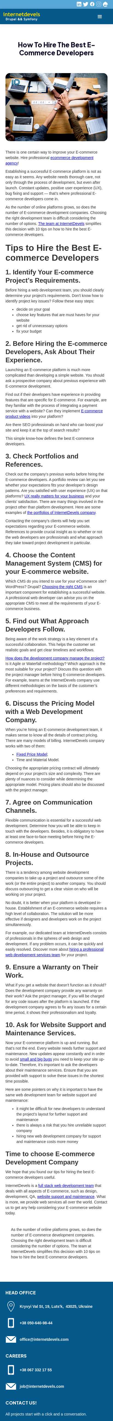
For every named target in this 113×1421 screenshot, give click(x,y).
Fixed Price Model (31, 754)
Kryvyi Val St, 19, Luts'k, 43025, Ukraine (56, 1306)
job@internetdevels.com (42, 1386)
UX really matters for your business (54, 496)
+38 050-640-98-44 (36, 1323)
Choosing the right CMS (62, 587)
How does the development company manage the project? (55, 658)
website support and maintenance (65, 1196)
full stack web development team (66, 1185)
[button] (100, 16)
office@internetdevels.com (44, 1339)
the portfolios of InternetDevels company (61, 512)
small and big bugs (36, 1059)
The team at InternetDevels (61, 223)
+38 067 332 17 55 (36, 1370)
